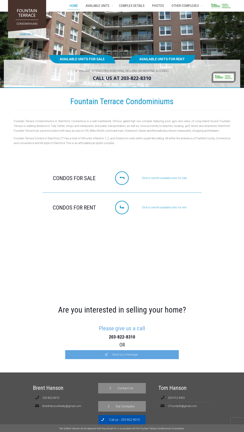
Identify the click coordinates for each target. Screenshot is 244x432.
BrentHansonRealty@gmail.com (62, 406)
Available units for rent (162, 59)
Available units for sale (82, 59)
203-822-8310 (122, 337)
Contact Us (230, 6)
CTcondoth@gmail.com (182, 406)
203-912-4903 (176, 397)
